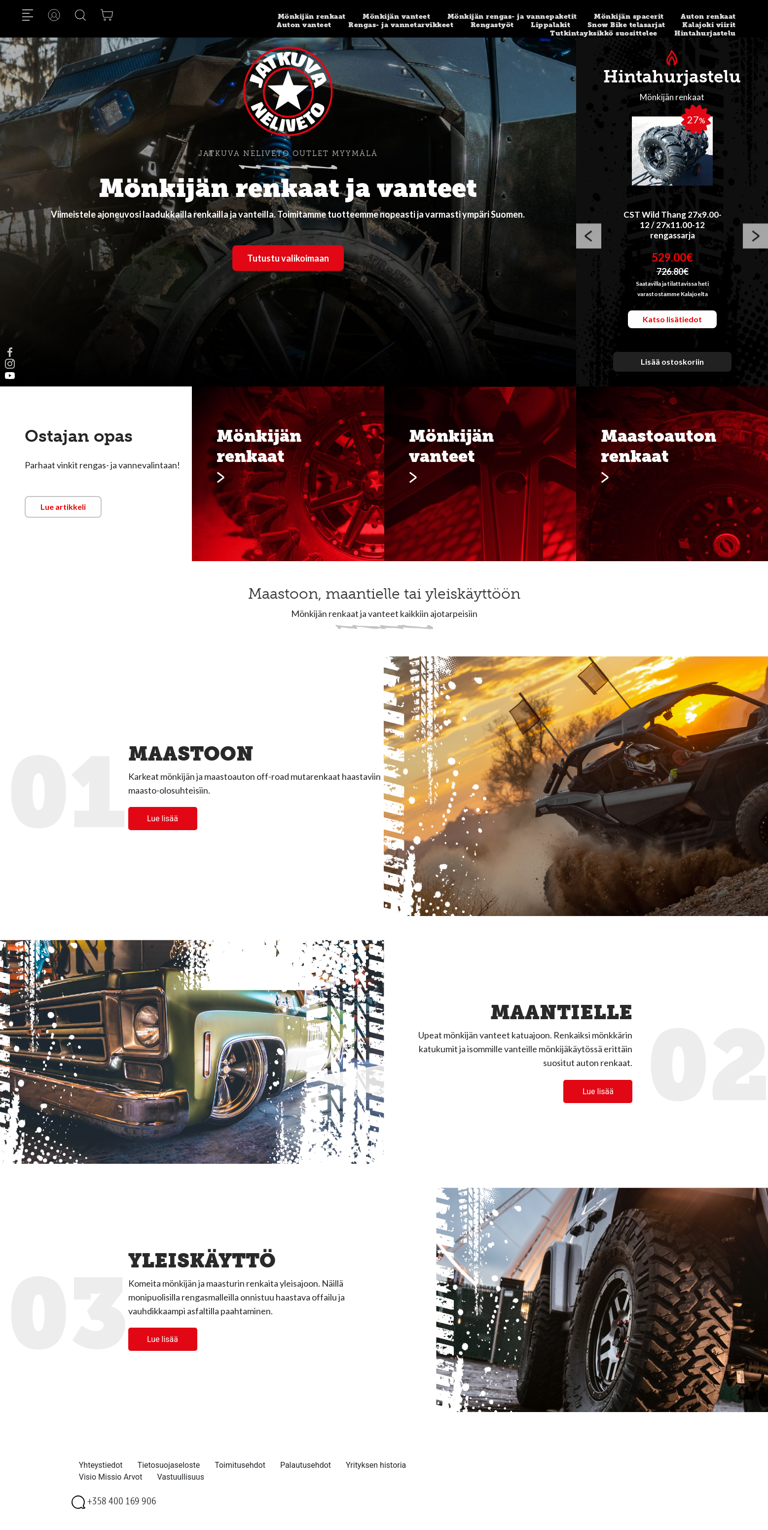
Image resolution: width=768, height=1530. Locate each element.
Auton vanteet (304, 25)
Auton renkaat (708, 16)
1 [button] (598, 379)
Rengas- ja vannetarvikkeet (400, 25)
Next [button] (755, 238)
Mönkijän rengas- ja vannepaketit (512, 16)
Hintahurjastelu (705, 33)
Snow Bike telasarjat (626, 25)
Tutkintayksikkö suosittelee (604, 33)
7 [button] (687, 379)
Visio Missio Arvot (111, 1477)
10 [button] (731, 379)
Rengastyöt (492, 25)
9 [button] (716, 379)
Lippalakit (550, 25)
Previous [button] (588, 238)
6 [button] (672, 379)
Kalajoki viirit (709, 25)
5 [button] (657, 379)
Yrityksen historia (376, 1465)
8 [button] (701, 379)
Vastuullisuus (180, 1477)
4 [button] (642, 379)
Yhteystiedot (101, 1465)
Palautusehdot (305, 1465)
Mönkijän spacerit (629, 16)
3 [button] (627, 379)
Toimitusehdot (240, 1465)
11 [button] (746, 379)
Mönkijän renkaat (312, 16)
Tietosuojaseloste (169, 1465)
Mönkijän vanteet (396, 16)
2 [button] (613, 379)
